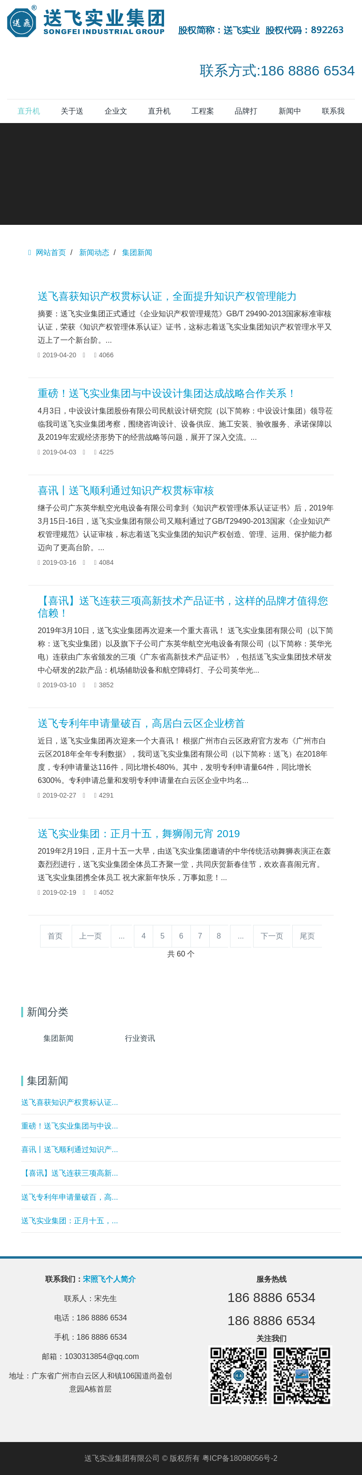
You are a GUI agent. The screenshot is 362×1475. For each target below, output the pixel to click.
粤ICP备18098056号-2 (240, 1458)
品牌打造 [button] (246, 115)
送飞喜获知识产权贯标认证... (69, 1102)
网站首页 (47, 252)
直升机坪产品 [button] (159, 115)
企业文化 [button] (116, 115)
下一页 (272, 936)
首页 (55, 936)
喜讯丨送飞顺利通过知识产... (69, 1149)
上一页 (90, 936)
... (121, 936)
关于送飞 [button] (72, 115)
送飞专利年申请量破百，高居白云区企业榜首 (141, 723)
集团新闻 (137, 252)
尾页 (307, 936)
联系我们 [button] (333, 115)
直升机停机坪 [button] (28, 115)
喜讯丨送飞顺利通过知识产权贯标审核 (126, 490)
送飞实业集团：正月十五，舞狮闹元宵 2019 (139, 834)
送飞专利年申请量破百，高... (69, 1197)
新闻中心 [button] (290, 115)
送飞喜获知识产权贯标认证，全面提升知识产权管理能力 (167, 296)
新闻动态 (94, 252)
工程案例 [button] (202, 115)
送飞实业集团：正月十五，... (69, 1221)
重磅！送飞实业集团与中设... (69, 1126)
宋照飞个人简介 (109, 1279)
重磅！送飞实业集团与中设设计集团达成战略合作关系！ (167, 393)
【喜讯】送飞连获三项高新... (69, 1173)
